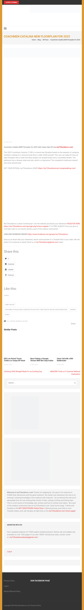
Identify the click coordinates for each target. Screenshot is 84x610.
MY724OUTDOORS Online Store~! (32, 508)
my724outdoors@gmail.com (47, 242)
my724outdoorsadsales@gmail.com (24, 537)
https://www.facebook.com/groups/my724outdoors (48, 234)
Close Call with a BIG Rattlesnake (65, 360)
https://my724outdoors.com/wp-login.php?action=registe (26, 226)
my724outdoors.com (65, 147)
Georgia (73, 309)
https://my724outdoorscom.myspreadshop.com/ (57, 168)
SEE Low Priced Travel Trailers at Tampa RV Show (14, 360)
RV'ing (7, 314)
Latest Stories (11, 2)
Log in (9, 552)
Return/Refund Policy (12, 591)
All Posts (11, 321)
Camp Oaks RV (9, 304)
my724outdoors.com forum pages (62, 511)
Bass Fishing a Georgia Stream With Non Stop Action (41, 360)
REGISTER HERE (73, 224)
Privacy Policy (9, 581)
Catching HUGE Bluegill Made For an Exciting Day (23, 371)
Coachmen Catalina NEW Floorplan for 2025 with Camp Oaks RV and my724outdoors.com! (36, 309)
